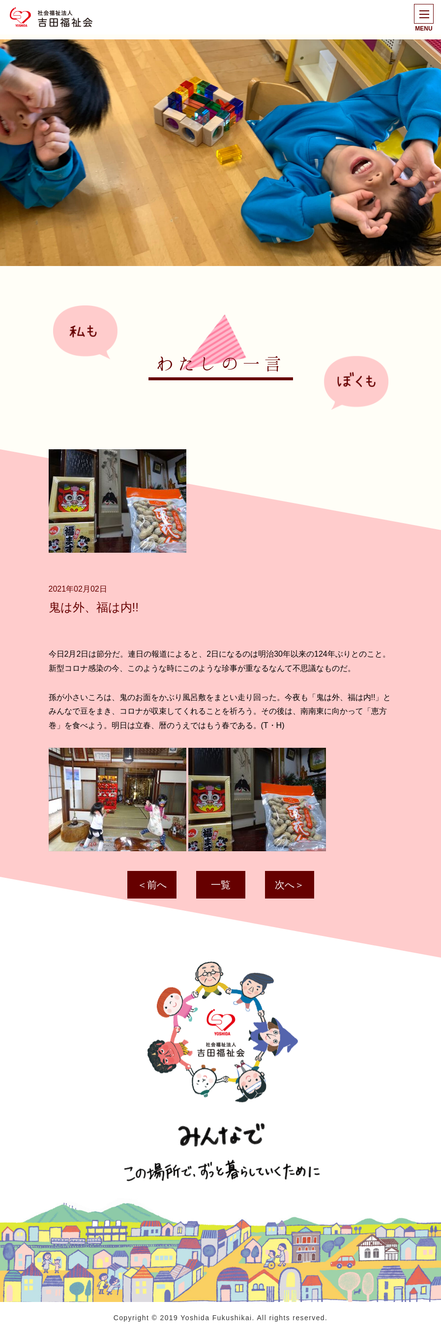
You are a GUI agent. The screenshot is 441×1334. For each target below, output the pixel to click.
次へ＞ (289, 884)
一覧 (221, 884)
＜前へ (152, 884)
